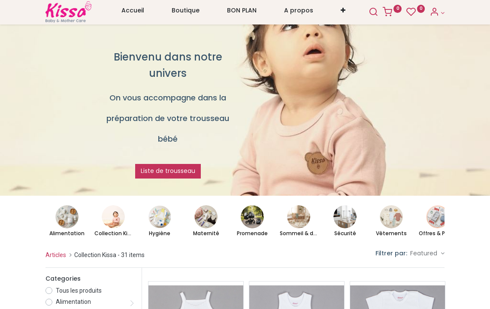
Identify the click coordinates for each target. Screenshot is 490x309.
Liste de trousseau (168, 171)
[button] (343, 12)
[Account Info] (437, 12)
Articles (55, 254)
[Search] (373, 12)
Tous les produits (79, 290)
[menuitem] (133, 12)
